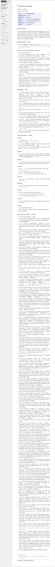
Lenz (25, 315)
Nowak (48, 323)
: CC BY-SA (4, 38)
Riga (41, 32)
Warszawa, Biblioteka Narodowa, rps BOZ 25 (29, 44)
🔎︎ (10, 12)
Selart (21, 429)
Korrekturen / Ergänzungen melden (25, 560)
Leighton (48, 546)
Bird (38, 520)
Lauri (23, 247)
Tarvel (25, 130)
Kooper (23, 432)
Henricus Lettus (30, 13)
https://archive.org (31, 114)
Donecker (22, 531)
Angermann (22, 311)
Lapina (34, 511)
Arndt (22, 54)
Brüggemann (23, 355)
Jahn (22, 464)
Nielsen (23, 378)
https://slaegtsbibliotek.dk (27, 156)
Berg (21, 308)
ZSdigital (32, 277)
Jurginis (21, 201)
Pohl (38, 537)
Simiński (22, 386)
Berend (31, 396)
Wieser (43, 537)
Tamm (29, 81)
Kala (21, 77)
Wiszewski (28, 427)
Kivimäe (47, 367)
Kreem (21, 369)
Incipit (3, 34)
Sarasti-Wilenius (30, 179)
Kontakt (2, 39)
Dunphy (21, 445)
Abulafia (25, 396)
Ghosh (21, 459)
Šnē (21, 438)
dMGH (37, 62)
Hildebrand (22, 229)
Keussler (22, 250)
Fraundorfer (30, 531)
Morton (40, 511)
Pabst (21, 147)
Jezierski (35, 501)
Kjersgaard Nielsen (24, 508)
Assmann (22, 451)
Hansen (21, 100)
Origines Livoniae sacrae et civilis (39, 106)
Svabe (21, 268)
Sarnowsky (21, 457)
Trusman (22, 241)
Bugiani (21, 185)
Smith (43, 520)
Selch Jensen (41, 81)
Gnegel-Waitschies (24, 289)
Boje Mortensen (22, 474)
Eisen (23, 232)
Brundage (23, 162)
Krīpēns (21, 194)
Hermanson (41, 501)
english (6, 43)
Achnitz (44, 465)
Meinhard (44, 32)
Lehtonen (33, 474)
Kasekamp (22, 344)
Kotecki (33, 546)
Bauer (28, 73)
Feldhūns (22, 195)
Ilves (21, 382)
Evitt (23, 348)
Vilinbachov (24, 298)
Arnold (22, 293)
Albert (36, 34)
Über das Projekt (5, 36)
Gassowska (23, 423)
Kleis (21, 130)
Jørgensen (24, 153)
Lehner (24, 490)
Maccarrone (31, 331)
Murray (48, 375)
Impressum (7, 39)
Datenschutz (3, 41)
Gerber (21, 408)
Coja (21, 481)
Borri (48, 537)
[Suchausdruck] (5, 13)
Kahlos (22, 179)
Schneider (22, 337)
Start (2, 11)
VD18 (42, 56)
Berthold (23, 34)
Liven (47, 31)
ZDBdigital (40, 282)
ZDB (27, 67)
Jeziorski (22, 443)
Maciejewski (40, 546)
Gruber (23, 92)
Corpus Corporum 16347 (24, 132)
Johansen (22, 279)
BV (38, 56)
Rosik (33, 427)
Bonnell (22, 218)
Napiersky (26, 223)
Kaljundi (34, 81)
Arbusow (22, 64)
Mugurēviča (23, 352)
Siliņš (21, 192)
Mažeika (23, 371)
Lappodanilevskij (24, 236)
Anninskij (24, 116)
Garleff (43, 314)
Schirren (22, 57)
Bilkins (21, 256)
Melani (22, 402)
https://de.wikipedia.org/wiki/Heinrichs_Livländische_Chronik (33, 549)
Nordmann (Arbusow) (26, 271)
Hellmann (23, 334)
